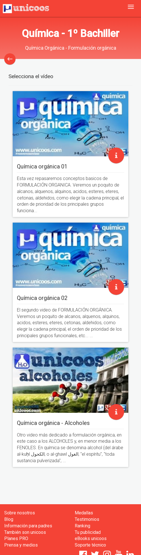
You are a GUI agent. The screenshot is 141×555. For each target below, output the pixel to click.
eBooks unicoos (91, 538)
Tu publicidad (88, 532)
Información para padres (28, 525)
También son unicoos (25, 532)
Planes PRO (16, 538)
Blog (8, 519)
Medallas (84, 512)
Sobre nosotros (19, 512)
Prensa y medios (21, 545)
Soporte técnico (90, 545)
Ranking (82, 525)
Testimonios (87, 519)
